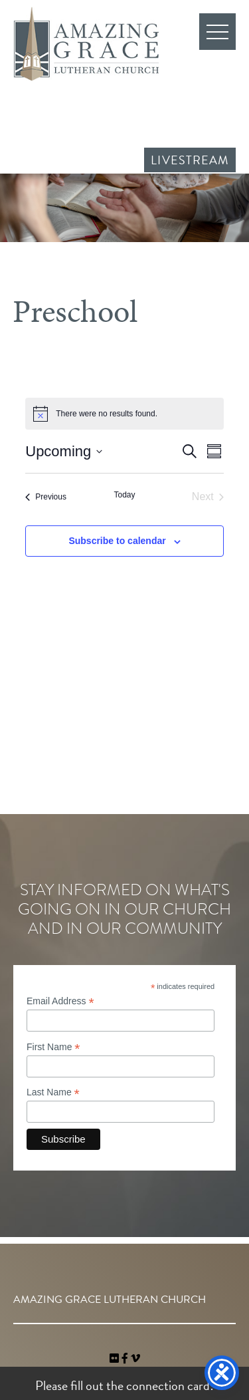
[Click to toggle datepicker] (63, 451)
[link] (116, 1359)
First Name (53, 1047)
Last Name (53, 1092)
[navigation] (135, 1359)
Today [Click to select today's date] (124, 494)
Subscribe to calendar (116, 540)
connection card (168, 1385)
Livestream (190, 160)
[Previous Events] (45, 497)
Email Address (60, 1001)
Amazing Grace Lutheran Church (86, 44)
